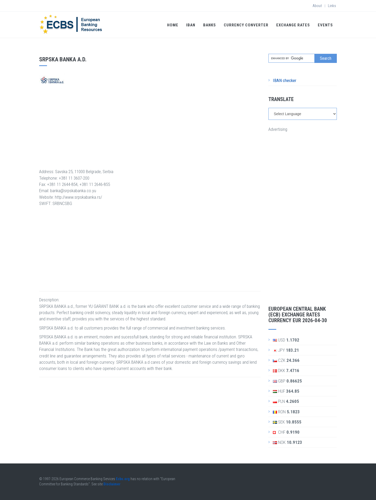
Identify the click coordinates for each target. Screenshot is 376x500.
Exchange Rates (293, 25)
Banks (209, 25)
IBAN (190, 25)
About (317, 5)
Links (332, 5)
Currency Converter (246, 25)
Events (325, 25)
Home (172, 25)
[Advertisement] (150, 125)
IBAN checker (284, 80)
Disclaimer (111, 484)
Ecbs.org (123, 479)
